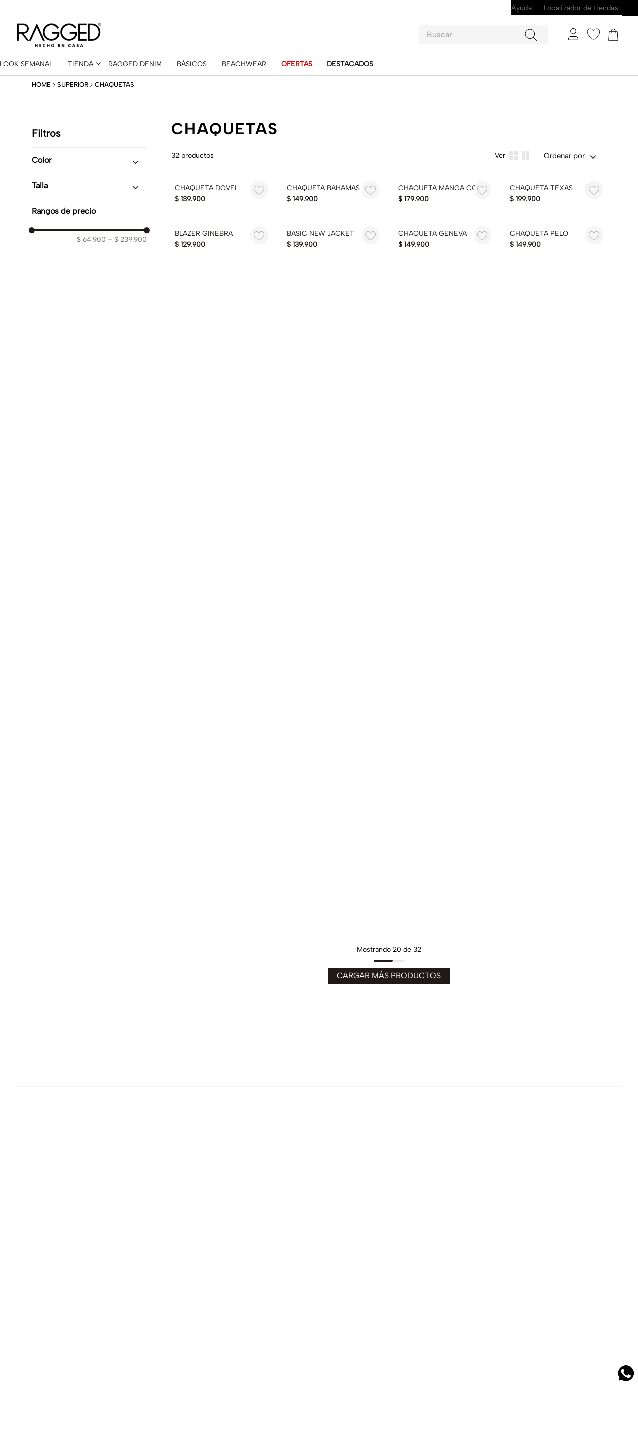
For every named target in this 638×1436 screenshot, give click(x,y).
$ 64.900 (91, 225)
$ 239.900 (127, 225)
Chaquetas (114, 69)
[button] (89, 145)
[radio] (525, 140)
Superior (72, 69)
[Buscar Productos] (533, 20)
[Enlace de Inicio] (42, 70)
